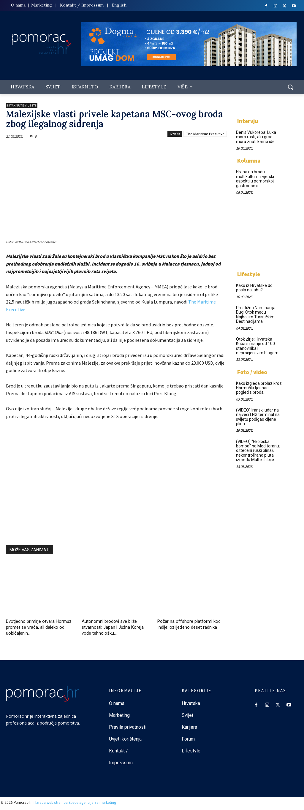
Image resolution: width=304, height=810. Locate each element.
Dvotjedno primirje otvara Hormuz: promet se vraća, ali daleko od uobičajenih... (39, 627)
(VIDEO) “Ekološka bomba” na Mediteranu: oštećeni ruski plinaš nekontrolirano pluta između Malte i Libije (258, 450)
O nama (19, 5)
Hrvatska (191, 703)
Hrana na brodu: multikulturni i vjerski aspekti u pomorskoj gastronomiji (255, 178)
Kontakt (68, 5)
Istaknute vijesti (21, 105)
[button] (290, 87)
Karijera (189, 727)
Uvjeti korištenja (125, 739)
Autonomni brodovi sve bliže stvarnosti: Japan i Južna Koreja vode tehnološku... (113, 627)
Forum (189, 739)
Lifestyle (248, 274)
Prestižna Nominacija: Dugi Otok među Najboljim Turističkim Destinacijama (256, 314)
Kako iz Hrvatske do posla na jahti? (254, 287)
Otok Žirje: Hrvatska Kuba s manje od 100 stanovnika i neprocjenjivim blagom (257, 346)
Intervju (247, 121)
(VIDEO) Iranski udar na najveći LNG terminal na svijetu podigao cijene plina (258, 417)
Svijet (187, 715)
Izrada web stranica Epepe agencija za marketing (75, 803)
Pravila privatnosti (127, 727)
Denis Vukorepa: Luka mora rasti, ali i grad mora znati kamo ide (256, 137)
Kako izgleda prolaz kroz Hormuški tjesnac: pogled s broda (259, 388)
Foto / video (252, 372)
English (119, 5)
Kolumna (248, 160)
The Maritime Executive (205, 133)
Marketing (41, 5)
